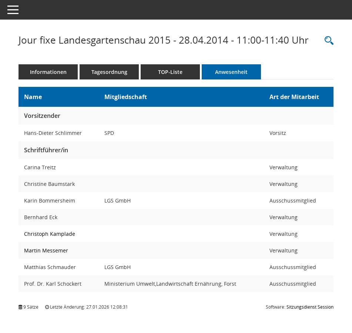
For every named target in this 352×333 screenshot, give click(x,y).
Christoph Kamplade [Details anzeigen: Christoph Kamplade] (49, 233)
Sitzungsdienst (309, 307)
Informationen (48, 71)
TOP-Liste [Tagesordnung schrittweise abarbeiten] (170, 71)
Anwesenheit (231, 71)
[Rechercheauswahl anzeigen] (327, 41)
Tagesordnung (109, 71)
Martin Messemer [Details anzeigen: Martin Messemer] (46, 250)
